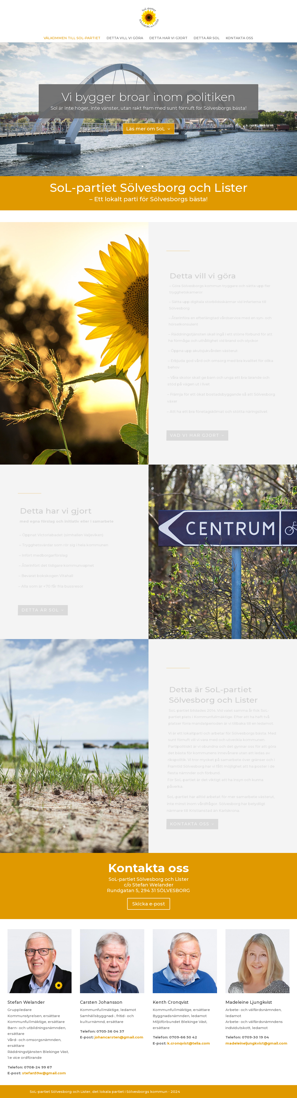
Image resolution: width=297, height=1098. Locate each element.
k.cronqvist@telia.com (188, 1043)
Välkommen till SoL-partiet (72, 38)
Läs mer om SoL (145, 129)
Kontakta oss (239, 38)
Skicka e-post (148, 904)
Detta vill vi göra (125, 38)
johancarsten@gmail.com (119, 1037)
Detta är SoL (207, 38)
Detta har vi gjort (168, 38)
